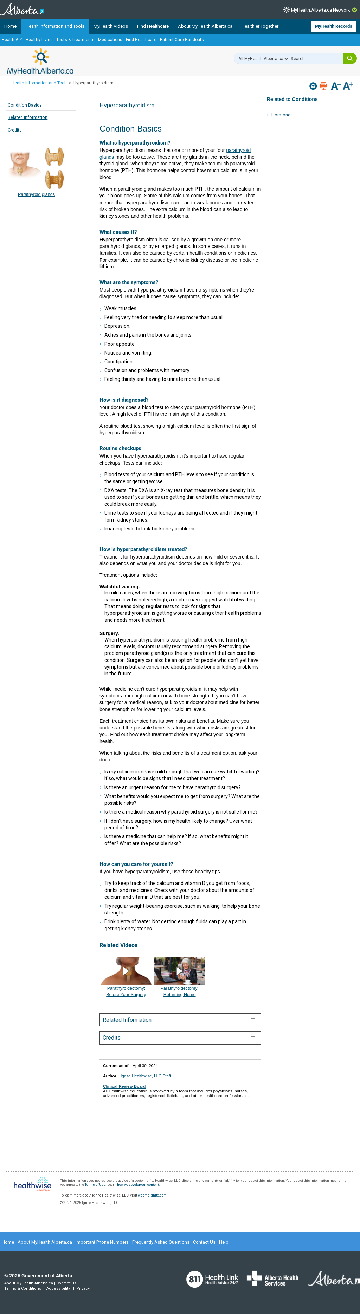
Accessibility (58, 1288)
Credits (15, 130)
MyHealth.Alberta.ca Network (320, 10)
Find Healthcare (153, 26)
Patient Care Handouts (182, 39)
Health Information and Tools (55, 26)
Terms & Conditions (22, 1288)
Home (10, 26)
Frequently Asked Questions (160, 1242)
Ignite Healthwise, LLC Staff (146, 1075)
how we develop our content (138, 1184)
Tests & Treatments (75, 39)
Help (224, 1242)
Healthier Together (260, 26)
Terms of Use (95, 1184)
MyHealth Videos (111, 26)
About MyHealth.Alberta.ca (205, 26)
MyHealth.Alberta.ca (40, 61)
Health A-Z (12, 39)
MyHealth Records (333, 26)
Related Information (27, 117)
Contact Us (204, 1242)
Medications (110, 39)
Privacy (83, 1288)
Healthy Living (39, 39)
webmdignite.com (152, 1195)
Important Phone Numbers (102, 1242)
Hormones (282, 114)
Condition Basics (25, 105)
